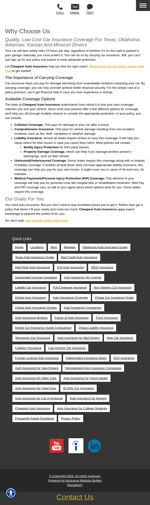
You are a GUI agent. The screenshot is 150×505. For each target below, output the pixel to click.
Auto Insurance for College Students (82, 408)
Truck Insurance (107, 317)
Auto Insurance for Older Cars (36, 378)
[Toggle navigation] (143, 5)
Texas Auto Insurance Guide (34, 257)
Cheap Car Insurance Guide (114, 297)
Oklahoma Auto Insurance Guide (105, 247)
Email (75, 9)
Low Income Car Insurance (67, 348)
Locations (37, 247)
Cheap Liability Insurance (96, 328)
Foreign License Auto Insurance (37, 358)
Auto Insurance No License (82, 277)
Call (60, 9)
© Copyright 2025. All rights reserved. (75, 476)
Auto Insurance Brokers (31, 317)
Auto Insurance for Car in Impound (39, 398)
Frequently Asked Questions (34, 418)
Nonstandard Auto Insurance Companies (93, 368)
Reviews (69, 247)
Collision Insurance (28, 348)
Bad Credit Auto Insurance (79, 257)
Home (19, 247)
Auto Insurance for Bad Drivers (78, 338)
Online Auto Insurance (30, 297)
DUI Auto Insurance (70, 267)
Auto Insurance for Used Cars (35, 388)
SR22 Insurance (102, 267)
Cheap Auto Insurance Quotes (36, 307)
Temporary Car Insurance (32, 338)
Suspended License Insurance (36, 277)
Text (90, 9)
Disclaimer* (75, 485)
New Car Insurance (120, 338)
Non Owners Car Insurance (113, 287)
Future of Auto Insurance (71, 317)
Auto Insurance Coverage (70, 297)
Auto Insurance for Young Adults (85, 378)
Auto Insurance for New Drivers (36, 368)
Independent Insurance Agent (86, 358)
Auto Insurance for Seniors (88, 398)
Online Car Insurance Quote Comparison (43, 328)
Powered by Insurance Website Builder (75, 480)
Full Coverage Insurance (70, 287)
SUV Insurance (124, 358)
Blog (54, 247)
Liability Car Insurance (30, 287)
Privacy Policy (70, 418)
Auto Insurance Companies (82, 307)
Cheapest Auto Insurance (32, 408)
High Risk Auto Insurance (32, 267)
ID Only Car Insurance (78, 388)
